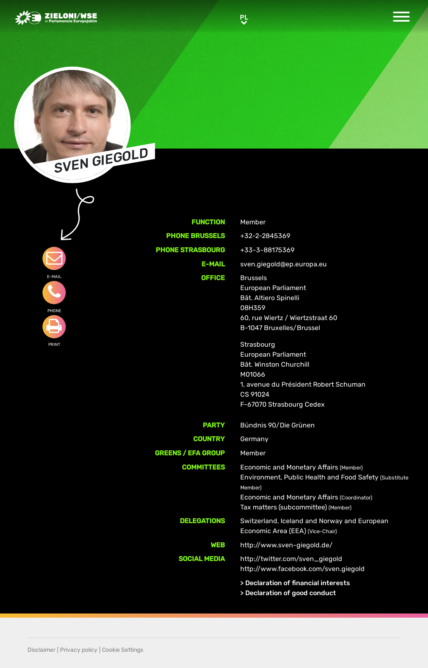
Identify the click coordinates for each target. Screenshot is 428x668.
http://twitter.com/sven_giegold (291, 559)
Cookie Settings (122, 649)
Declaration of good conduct (290, 593)
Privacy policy (78, 649)
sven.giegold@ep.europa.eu (283, 264)
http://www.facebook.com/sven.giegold (302, 569)
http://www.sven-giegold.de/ (286, 545)
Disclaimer (41, 649)
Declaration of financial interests (297, 583)
